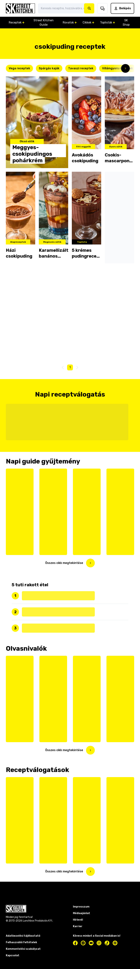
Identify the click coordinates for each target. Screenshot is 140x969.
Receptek (16, 22)
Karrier (77, 926)
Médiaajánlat (81, 913)
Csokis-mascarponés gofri (119, 158)
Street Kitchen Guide (44, 22)
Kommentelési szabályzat (23, 948)
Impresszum (81, 906)
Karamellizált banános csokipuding (53, 253)
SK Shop (126, 22)
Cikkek (88, 22)
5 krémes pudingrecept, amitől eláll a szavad (86, 253)
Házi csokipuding (19, 253)
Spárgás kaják (49, 68)
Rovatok (70, 22)
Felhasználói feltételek (21, 942)
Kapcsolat (12, 955)
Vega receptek (19, 68)
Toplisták (107, 22)
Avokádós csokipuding (85, 157)
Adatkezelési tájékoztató (23, 935)
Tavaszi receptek (80, 68)
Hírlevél (78, 919)
